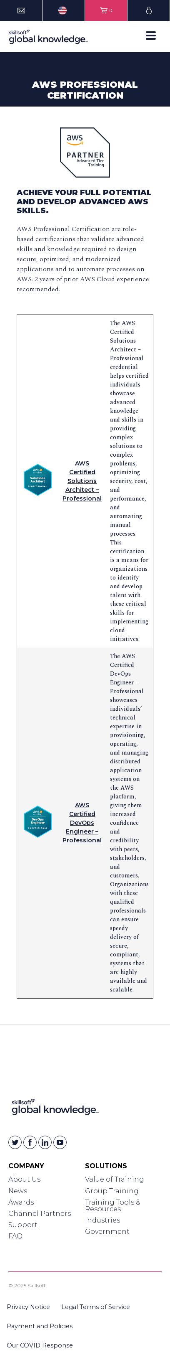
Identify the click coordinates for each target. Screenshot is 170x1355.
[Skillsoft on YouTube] (60, 1142)
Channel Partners (39, 1214)
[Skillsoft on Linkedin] (45, 1142)
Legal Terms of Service (95, 1307)
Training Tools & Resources (112, 1205)
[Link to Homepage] (55, 1108)
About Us (24, 1179)
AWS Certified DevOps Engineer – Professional (82, 822)
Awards (21, 1202)
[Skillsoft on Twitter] (15, 1142)
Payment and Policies (39, 1326)
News (17, 1191)
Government (107, 1232)
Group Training (112, 1191)
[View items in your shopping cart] (106, 10)
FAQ (15, 1236)
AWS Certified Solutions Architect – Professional (82, 481)
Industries (102, 1220)
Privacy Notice (28, 1307)
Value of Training (114, 1179)
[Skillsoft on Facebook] (30, 1142)
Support (23, 1225)
